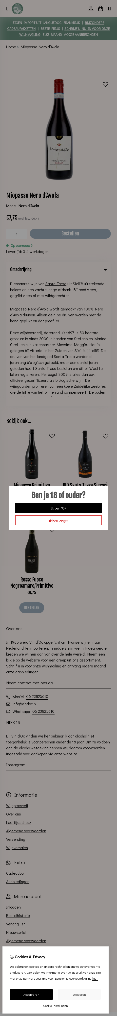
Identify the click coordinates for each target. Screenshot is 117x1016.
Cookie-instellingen (55, 1006)
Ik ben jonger (58, 520)
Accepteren (31, 994)
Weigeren (79, 994)
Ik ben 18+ (58, 508)
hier (95, 978)
